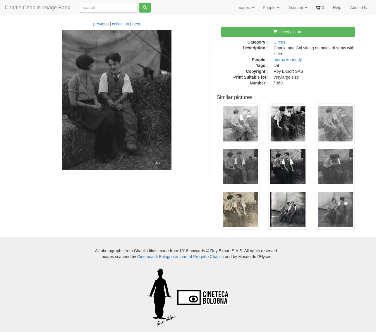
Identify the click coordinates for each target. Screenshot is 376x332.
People (271, 7)
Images (245, 7)
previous (101, 24)
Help (337, 7)
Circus (279, 42)
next (136, 24)
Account (297, 7)
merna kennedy (288, 59)
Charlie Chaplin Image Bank (37, 8)
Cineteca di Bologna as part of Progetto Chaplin (180, 256)
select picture (288, 32)
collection (120, 24)
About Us (358, 7)
